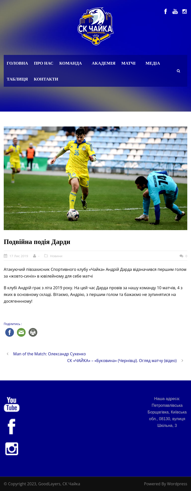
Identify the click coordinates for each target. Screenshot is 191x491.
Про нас (43, 63)
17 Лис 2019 (18, 256)
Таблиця (17, 79)
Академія (103, 63)
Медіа (152, 63)
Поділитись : (13, 324)
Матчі (128, 63)
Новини (56, 256)
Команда (70, 63)
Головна (17, 63)
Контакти (46, 79)
